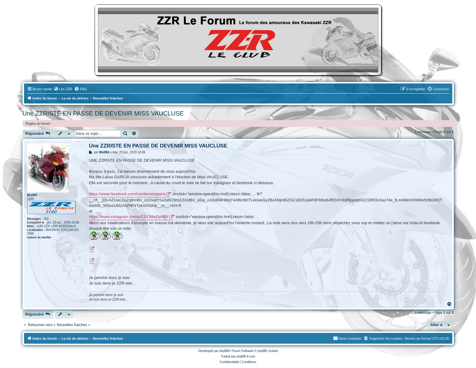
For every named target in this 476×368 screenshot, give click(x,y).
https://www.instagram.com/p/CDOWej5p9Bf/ (129, 216)
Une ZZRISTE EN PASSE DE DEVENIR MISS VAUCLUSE (103, 113)
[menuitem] (63, 89)
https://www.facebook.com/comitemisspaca (127, 194)
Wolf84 (32, 195)
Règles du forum (38, 123)
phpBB (224, 351)
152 (46, 218)
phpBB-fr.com (246, 356)
